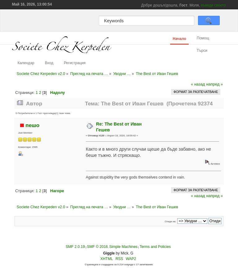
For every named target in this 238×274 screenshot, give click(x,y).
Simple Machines (123, 247)
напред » (214, 84)
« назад (198, 84)
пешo (32, 125)
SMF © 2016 (97, 247)
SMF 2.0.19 (75, 247)
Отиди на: (170, 221)
